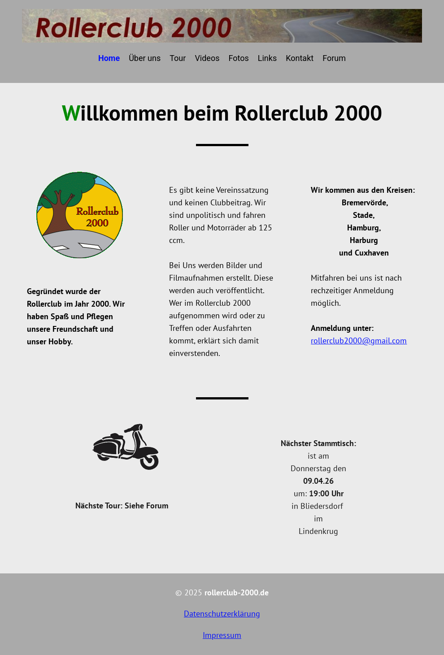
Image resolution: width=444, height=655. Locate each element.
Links (267, 58)
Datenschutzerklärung (222, 613)
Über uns (145, 58)
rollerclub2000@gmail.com (359, 340)
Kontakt (299, 58)
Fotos (238, 58)
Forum (334, 58)
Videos (207, 58)
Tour (178, 58)
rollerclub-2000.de (237, 592)
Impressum (222, 635)
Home (109, 58)
